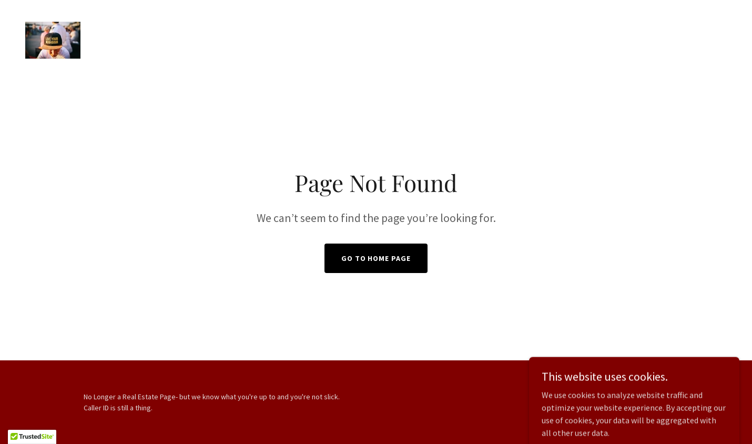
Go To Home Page (376, 258)
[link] (52, 39)
